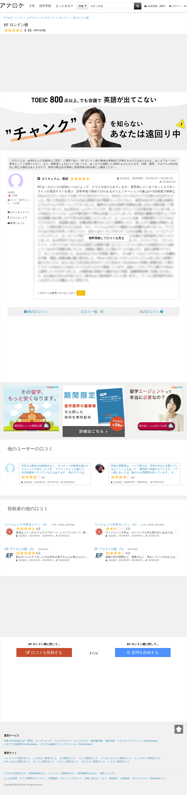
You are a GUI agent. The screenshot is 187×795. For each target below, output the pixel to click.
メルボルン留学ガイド (45, 758)
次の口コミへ (151, 312)
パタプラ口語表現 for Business (20, 744)
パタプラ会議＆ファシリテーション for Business (66, 744)
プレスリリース (139, 778)
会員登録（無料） (155, 6)
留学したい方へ (108, 773)
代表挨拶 (124, 778)
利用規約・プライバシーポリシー (65, 778)
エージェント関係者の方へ (62, 773)
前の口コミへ (35, 312)
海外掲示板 (97, 740)
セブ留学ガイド (67, 758)
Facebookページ (158, 778)
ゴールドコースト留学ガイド (116, 758)
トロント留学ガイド (68, 761)
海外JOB (110, 740)
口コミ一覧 (93, 312)
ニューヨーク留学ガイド (147, 758)
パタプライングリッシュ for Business (137, 740)
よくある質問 (10, 778)
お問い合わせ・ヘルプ (95, 778)
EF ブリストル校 (16, 549)
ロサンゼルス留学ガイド (17, 761)
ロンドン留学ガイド (44, 761)
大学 (32, 5)
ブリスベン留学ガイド (93, 761)
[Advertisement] (93, 63)
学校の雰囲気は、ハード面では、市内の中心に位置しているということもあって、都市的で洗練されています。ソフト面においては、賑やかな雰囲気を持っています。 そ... (144, 469)
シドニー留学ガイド (118, 761)
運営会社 (113, 778)
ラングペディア (43, 740)
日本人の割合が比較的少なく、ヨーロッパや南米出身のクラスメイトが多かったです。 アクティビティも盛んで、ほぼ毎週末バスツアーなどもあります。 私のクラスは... (55, 469)
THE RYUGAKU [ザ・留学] (18, 740)
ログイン (175, 6)
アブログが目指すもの (15, 773)
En (185, 6)
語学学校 (45, 5)
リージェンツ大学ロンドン (22, 524)
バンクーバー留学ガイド (17, 758)
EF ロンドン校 (16, 25)
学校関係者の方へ (37, 773)
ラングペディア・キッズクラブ (71, 740)
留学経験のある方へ (88, 773)
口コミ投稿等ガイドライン (33, 778)
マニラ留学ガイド (88, 758)
